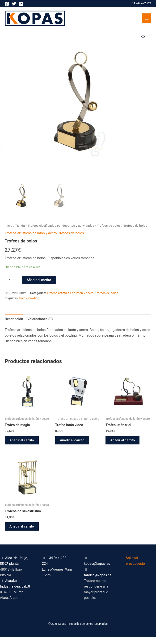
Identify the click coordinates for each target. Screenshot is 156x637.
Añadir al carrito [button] (21, 440)
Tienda (20, 225)
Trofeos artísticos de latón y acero (31, 233)
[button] (143, 37)
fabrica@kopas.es (98, 575)
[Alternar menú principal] (146, 18)
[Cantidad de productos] (11, 280)
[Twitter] (14, 4)
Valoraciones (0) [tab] (40, 319)
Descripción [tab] (14, 319)
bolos (23, 298)
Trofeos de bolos (109, 225)
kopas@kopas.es (97, 563)
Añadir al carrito (39, 280)
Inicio (8, 225)
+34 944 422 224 (140, 3)
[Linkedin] (21, 4)
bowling (33, 298)
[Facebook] (7, 4)
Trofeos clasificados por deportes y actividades (61, 225)
